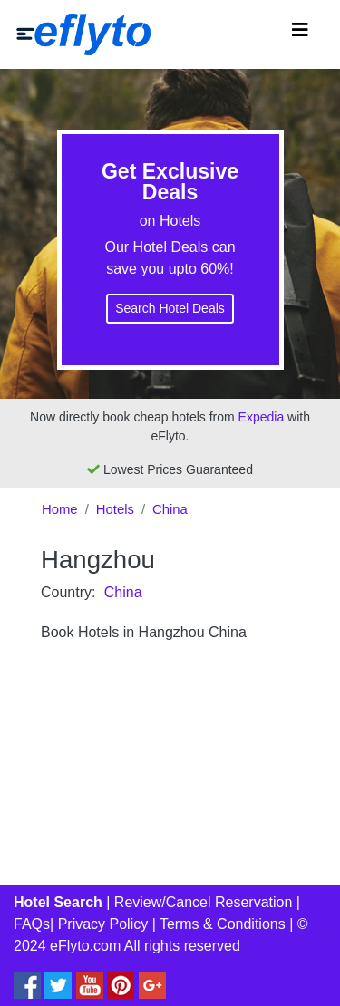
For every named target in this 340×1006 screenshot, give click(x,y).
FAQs (32, 924)
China (170, 509)
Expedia (261, 417)
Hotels (115, 509)
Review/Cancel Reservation (203, 902)
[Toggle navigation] (300, 34)
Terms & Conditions (223, 924)
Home (60, 509)
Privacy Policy (103, 924)
